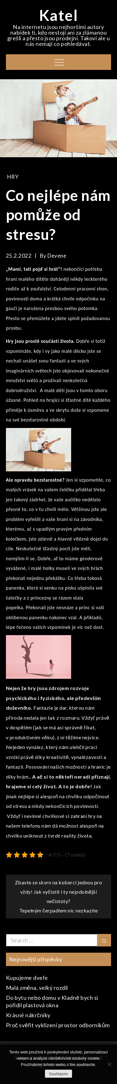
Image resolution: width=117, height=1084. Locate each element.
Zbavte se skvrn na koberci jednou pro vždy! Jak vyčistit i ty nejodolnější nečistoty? (58, 891)
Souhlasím (58, 1074)
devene (56, 255)
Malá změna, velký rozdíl (37, 987)
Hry (13, 176)
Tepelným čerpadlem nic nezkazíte (58, 910)
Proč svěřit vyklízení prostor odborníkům (58, 1025)
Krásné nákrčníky (28, 1015)
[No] (109, 1064)
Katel (58, 15)
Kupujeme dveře (27, 977)
